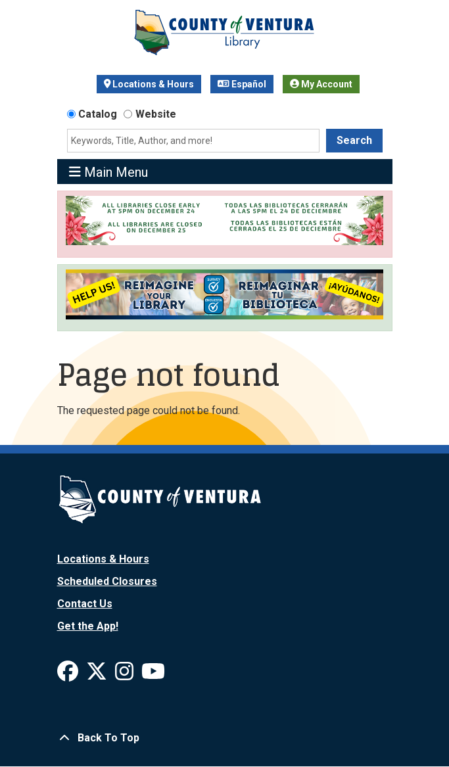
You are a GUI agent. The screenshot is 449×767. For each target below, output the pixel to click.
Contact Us (84, 603)
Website (155, 114)
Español (242, 84)
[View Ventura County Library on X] (98, 675)
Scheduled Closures (107, 581)
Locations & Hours (149, 84)
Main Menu (108, 172)
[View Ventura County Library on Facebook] (69, 675)
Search (354, 140)
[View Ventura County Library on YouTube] (153, 675)
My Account (321, 84)
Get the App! (87, 626)
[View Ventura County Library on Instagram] (125, 675)
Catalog (97, 114)
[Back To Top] (224, 738)
